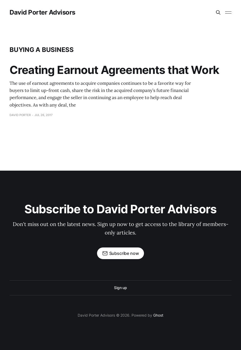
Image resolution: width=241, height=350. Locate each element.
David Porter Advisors (42, 12)
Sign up (120, 287)
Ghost (158, 315)
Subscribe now (120, 253)
